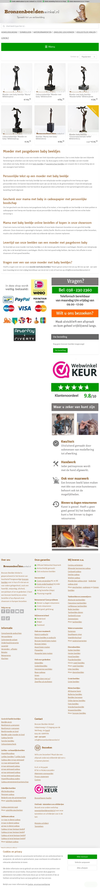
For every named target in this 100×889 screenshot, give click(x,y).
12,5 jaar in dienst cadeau (10, 820)
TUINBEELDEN (25, 32)
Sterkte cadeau (74, 575)
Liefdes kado (20, 757)
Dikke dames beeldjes (76, 701)
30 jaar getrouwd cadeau (10, 769)
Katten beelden (74, 650)
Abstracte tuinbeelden (76, 600)
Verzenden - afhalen (9, 649)
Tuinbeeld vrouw (74, 616)
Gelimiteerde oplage (9, 640)
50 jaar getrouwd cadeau (10, 776)
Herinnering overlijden (43, 669)
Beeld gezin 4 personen (10, 725)
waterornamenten (79, 641)
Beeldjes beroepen (75, 697)
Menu (50, 46)
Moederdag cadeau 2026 (77, 581)
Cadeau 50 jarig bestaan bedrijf (13, 839)
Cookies (38, 780)
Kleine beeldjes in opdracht (45, 638)
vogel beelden (78, 666)
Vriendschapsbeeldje (76, 707)
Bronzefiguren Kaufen (43, 798)
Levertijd (4, 646)
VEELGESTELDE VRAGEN (86, 32)
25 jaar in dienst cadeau (10, 823)
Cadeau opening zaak (9, 807)
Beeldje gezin (6, 722)
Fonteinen (72, 631)
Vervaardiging (6, 637)
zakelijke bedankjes (13, 801)
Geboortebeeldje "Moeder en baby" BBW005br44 (14, 138)
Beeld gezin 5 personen (10, 728)
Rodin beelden (73, 609)
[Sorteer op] (88, 57)
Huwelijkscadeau (7, 753)
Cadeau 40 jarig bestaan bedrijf (13, 835)
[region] (34, 872)
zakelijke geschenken (14, 810)
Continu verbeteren (75, 565)
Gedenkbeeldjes (41, 666)
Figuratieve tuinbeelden (77, 603)
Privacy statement (42, 777)
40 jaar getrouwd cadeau (10, 772)
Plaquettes (39, 650)
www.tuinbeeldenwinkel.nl (45, 811)
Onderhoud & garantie (10, 643)
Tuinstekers (39, 826)
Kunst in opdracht (41, 634)
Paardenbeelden (74, 660)
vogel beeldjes (79, 663)
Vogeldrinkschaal (74, 638)
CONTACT (5, 38)
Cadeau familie (7, 738)
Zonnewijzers (73, 619)
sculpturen (87, 587)
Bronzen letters (40, 644)
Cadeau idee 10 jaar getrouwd (12, 760)
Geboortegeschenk (8, 744)
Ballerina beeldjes (75, 694)
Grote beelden (73, 682)
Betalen (4, 652)
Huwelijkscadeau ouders (10, 779)
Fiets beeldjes (73, 704)
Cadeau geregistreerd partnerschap (15, 782)
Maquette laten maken (43, 653)
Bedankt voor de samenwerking (13, 798)
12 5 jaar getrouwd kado (10, 763)
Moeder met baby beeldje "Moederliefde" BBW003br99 (81, 95)
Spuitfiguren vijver (75, 634)
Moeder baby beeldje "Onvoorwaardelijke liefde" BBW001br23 (80, 136)
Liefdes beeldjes (7, 757)
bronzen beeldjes (79, 713)
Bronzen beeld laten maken (45, 641)
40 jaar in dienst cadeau (10, 826)
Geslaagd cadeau (74, 572)
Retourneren (6, 655)
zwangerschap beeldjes (55, 164)
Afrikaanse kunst (74, 691)
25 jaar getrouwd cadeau (10, 766)
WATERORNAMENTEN (42, 32)
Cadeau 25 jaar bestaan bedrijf (13, 832)
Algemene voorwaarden (44, 774)
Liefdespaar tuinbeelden (77, 606)
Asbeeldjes (39, 663)
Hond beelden (73, 657)
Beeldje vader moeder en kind (13, 735)
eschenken (77, 587)
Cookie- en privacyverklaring (39, 884)
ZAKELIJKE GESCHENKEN (64, 32)
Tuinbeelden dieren (75, 612)
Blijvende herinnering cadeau (79, 568)
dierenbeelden (78, 672)
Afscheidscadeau (7, 791)
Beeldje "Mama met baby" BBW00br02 (46, 138)
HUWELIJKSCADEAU (9, 32)
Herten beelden (74, 653)
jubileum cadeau (12, 842)
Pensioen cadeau (7, 794)
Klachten (4, 659)
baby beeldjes (38, 164)
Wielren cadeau (74, 578)
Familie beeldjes (7, 741)
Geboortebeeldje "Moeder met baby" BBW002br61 (48, 95)
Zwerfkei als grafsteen (43, 682)
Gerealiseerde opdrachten (11, 633)
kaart (47, 730)
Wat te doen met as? (42, 679)
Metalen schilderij (42, 823)
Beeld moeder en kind (9, 731)
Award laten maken (42, 647)
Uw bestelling (60, 350)
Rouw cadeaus (40, 672)
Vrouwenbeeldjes (74, 710)
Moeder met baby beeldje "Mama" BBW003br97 (16, 95)
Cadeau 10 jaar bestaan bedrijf (13, 829)
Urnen (37, 675)
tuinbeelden (77, 622)
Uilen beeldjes (73, 669)
